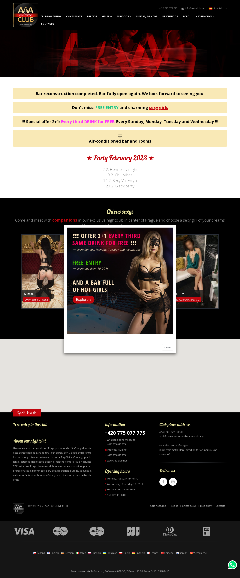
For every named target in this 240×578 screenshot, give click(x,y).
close (167, 347)
